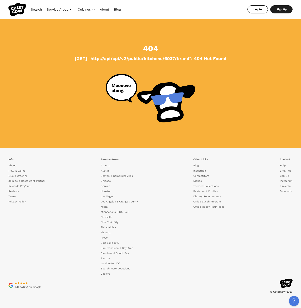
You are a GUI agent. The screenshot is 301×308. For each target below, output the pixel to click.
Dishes (197, 180)
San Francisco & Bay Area (117, 248)
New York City (109, 222)
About (104, 9)
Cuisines (86, 9)
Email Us (285, 170)
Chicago (106, 180)
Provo (104, 237)
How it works (16, 170)
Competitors (201, 175)
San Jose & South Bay (115, 253)
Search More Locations (115, 268)
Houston (106, 191)
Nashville (106, 217)
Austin (105, 170)
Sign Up (281, 9)
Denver (105, 186)
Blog (117, 9)
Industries (199, 170)
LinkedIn (285, 186)
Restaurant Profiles (205, 191)
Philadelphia (108, 227)
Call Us (284, 175)
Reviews (13, 191)
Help (283, 165)
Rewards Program (19, 186)
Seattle (105, 258)
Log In (257, 9)
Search (36, 9)
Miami (104, 206)
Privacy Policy (17, 201)
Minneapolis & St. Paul (115, 212)
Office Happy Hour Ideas (208, 206)
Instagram (286, 180)
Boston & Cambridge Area (117, 175)
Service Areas (59, 9)
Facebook (286, 191)
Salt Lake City (110, 242)
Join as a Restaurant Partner (26, 180)
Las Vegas (107, 196)
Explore (105, 273)
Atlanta (105, 165)
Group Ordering (17, 175)
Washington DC (110, 263)
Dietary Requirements (207, 196)
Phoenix (106, 232)
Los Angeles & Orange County (119, 201)
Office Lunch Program (207, 201)
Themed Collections (206, 186)
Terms (12, 196)
